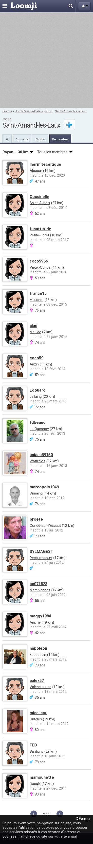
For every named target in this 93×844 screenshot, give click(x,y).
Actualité (21, 139)
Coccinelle (39, 196)
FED (33, 745)
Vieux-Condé (40, 267)
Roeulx (35, 783)
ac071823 (38, 583)
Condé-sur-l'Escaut (45, 525)
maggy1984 (40, 616)
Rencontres (60, 139)
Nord (49, 111)
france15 (38, 293)
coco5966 (39, 261)
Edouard (38, 390)
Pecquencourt (41, 558)
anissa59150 (41, 454)
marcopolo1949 (44, 487)
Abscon (36, 170)
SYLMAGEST (41, 551)
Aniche (35, 622)
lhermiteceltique (45, 164)
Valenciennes (40, 687)
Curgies (36, 719)
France (7, 111)
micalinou (38, 713)
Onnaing (36, 493)
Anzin (34, 364)
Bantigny (36, 751)
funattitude (40, 229)
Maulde (35, 332)
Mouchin (36, 300)
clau (33, 325)
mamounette (42, 777)
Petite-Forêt (39, 235)
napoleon (38, 648)
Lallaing (36, 396)
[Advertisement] (46, 60)
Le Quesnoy (39, 429)
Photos (40, 139)
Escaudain (38, 654)
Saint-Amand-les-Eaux (71, 111)
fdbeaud (38, 422)
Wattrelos (37, 461)
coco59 (36, 358)
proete (36, 519)
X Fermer (83, 818)
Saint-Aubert (40, 203)
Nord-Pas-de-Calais (29, 111)
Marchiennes (40, 590)
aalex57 (37, 680)
